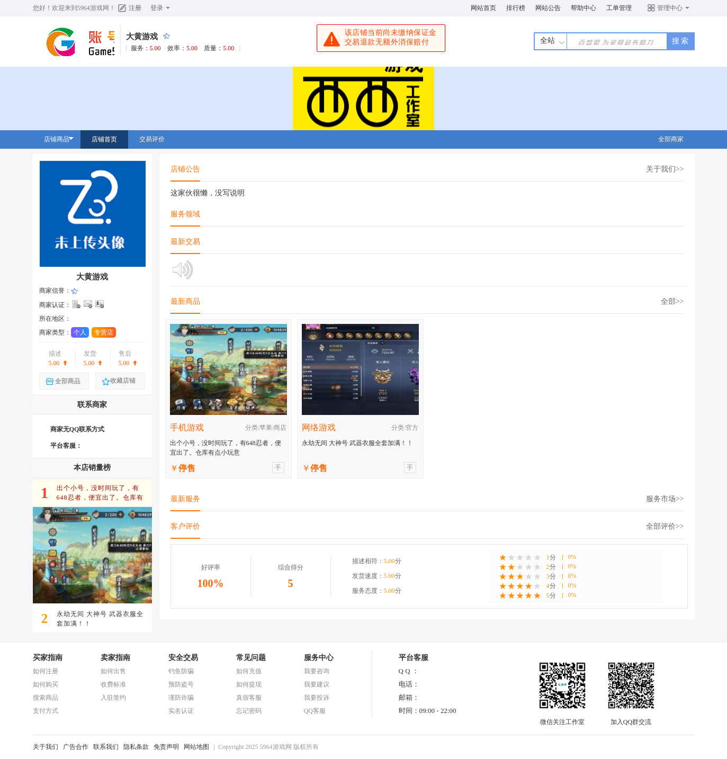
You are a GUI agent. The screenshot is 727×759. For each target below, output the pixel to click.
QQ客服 (315, 711)
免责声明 (166, 747)
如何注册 (45, 671)
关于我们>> (665, 169)
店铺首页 (104, 139)
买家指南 (47, 658)
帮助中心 (583, 8)
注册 (135, 8)
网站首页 (483, 8)
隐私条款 (136, 747)
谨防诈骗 (181, 697)
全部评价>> (665, 526)
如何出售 (113, 671)
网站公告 (548, 8)
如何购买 (45, 684)
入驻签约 (113, 697)
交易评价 (152, 139)
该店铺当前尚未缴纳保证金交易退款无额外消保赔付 (379, 39)
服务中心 (319, 658)
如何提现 (249, 684)
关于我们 (45, 747)
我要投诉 (316, 697)
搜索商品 (45, 697)
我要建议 (316, 684)
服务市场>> (665, 499)
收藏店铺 (119, 381)
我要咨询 (316, 671)
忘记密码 (249, 711)
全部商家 (671, 139)
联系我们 (106, 747)
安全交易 (183, 658)
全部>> (672, 301)
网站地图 (196, 747)
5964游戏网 (93, 8)
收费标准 (113, 684)
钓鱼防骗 (181, 671)
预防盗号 (181, 684)
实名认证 (181, 711)
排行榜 (515, 8)
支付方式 (45, 711)
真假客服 (249, 697)
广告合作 (75, 747)
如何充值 (249, 671)
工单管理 (619, 8)
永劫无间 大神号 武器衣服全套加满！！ (357, 443)
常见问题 (251, 658)
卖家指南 (115, 658)
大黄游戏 (142, 36)
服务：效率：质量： (185, 48)
